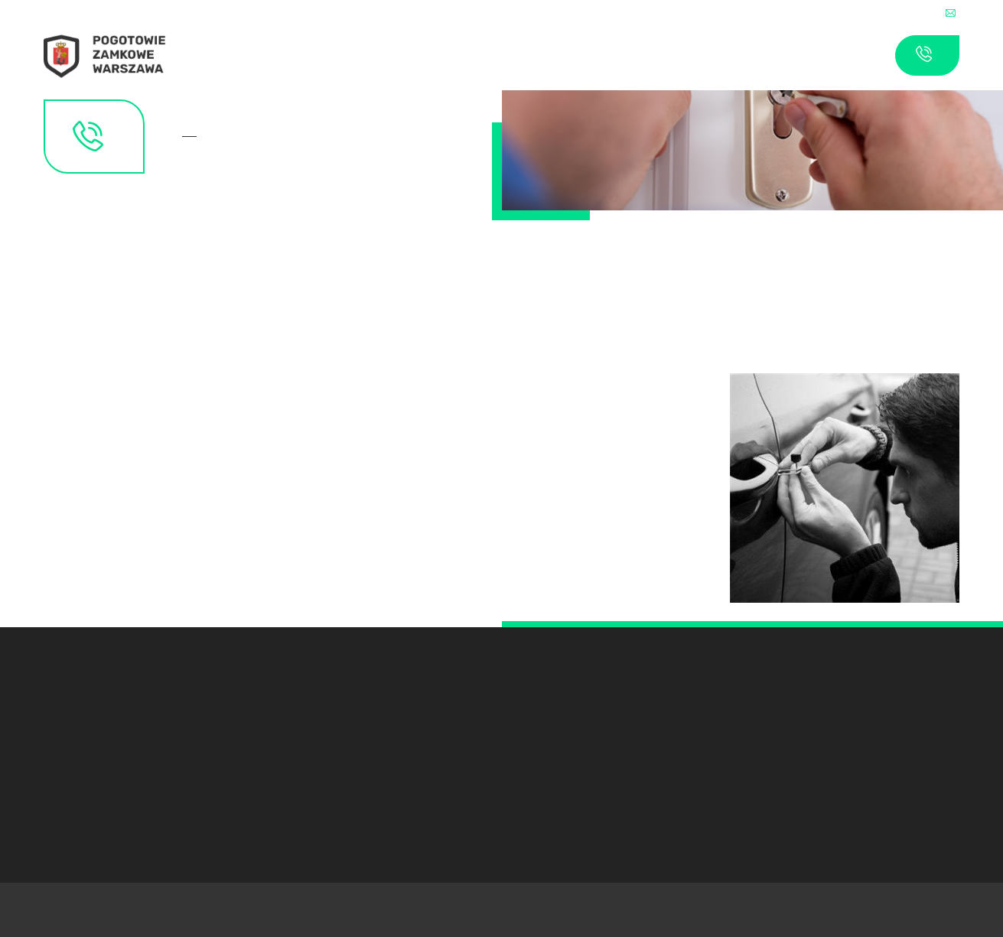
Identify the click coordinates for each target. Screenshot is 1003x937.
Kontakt (194, 136)
